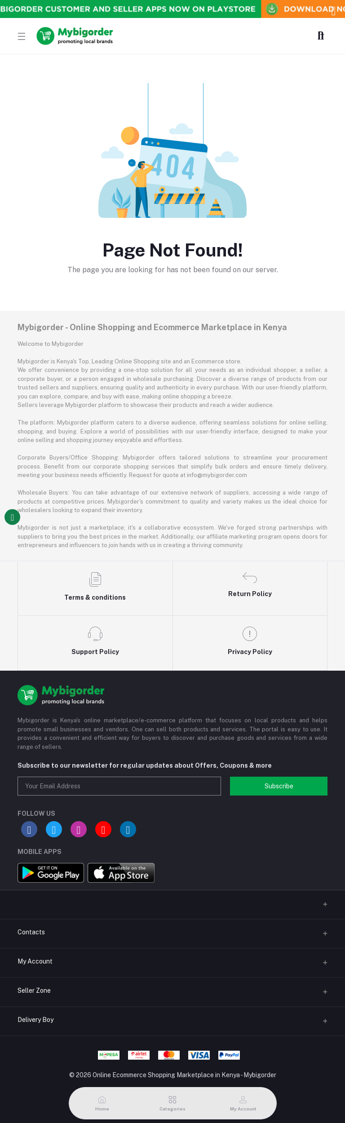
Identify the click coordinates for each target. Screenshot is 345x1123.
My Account (35, 961)
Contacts (31, 932)
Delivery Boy (35, 1019)
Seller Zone (34, 990)
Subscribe (279, 786)
